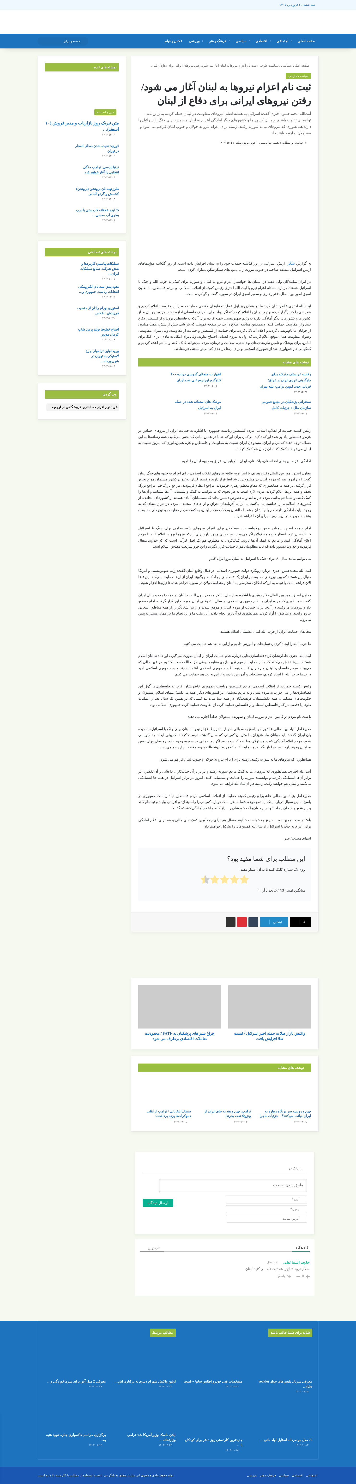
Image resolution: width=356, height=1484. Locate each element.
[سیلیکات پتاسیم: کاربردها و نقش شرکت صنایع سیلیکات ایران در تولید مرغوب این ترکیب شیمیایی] (58, 270)
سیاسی (241, 41)
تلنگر (291, 263)
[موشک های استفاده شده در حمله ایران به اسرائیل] (151, 408)
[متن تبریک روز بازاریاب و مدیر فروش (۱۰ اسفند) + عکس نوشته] (82, 97)
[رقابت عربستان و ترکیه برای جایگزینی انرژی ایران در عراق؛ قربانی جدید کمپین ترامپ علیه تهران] (241, 380)
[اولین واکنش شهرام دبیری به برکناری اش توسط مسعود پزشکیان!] (144, 1359)
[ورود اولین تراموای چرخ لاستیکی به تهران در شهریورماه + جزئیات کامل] (58, 358)
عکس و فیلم (173, 41)
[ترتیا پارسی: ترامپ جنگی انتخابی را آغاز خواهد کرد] (58, 174)
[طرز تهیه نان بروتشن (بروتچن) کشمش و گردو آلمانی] (58, 195)
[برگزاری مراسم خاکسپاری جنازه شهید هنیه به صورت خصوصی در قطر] (75, 1412)
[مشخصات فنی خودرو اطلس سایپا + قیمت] (211, 1359)
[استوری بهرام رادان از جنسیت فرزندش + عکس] (58, 315)
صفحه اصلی (306, 41)
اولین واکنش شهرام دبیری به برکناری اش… (145, 1381)
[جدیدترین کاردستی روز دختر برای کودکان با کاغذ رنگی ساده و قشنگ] (211, 1417)
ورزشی (194, 41)
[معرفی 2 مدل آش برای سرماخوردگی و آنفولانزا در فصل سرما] (75, 1359)
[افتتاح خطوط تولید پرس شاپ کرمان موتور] (58, 336)
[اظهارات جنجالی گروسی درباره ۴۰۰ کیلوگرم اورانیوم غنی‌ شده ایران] (151, 380)
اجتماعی (282, 41)
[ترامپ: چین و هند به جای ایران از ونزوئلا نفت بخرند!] (224, 1092)
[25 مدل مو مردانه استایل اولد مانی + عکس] (281, 1417)
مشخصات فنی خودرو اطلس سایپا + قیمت (213, 1381)
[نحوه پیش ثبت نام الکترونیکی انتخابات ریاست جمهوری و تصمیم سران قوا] (58, 293)
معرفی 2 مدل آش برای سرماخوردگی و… (76, 1381)
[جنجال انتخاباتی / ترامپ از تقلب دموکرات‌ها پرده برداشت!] (164, 1092)
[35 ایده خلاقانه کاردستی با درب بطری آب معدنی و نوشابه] (58, 217)
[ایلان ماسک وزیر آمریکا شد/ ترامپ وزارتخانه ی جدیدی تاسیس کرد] (144, 1412)
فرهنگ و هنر (217, 41)
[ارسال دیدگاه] (158, 1203)
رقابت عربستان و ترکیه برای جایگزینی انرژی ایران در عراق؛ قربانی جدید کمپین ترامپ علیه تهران (285, 380)
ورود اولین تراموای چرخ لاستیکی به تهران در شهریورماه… (102, 356)
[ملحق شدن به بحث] (233, 1185)
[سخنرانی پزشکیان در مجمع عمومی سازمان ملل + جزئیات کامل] (241, 408)
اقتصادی (261, 41)
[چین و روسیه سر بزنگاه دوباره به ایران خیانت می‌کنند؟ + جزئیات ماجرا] (284, 1092)
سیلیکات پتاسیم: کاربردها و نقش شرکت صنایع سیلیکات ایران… (99, 269)
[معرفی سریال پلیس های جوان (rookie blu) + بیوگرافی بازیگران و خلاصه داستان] (281, 1359)
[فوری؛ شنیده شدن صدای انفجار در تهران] (58, 152)
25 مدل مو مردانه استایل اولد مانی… (286, 1440)
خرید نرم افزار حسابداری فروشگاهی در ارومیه (85, 407)
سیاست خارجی (269, 65)
